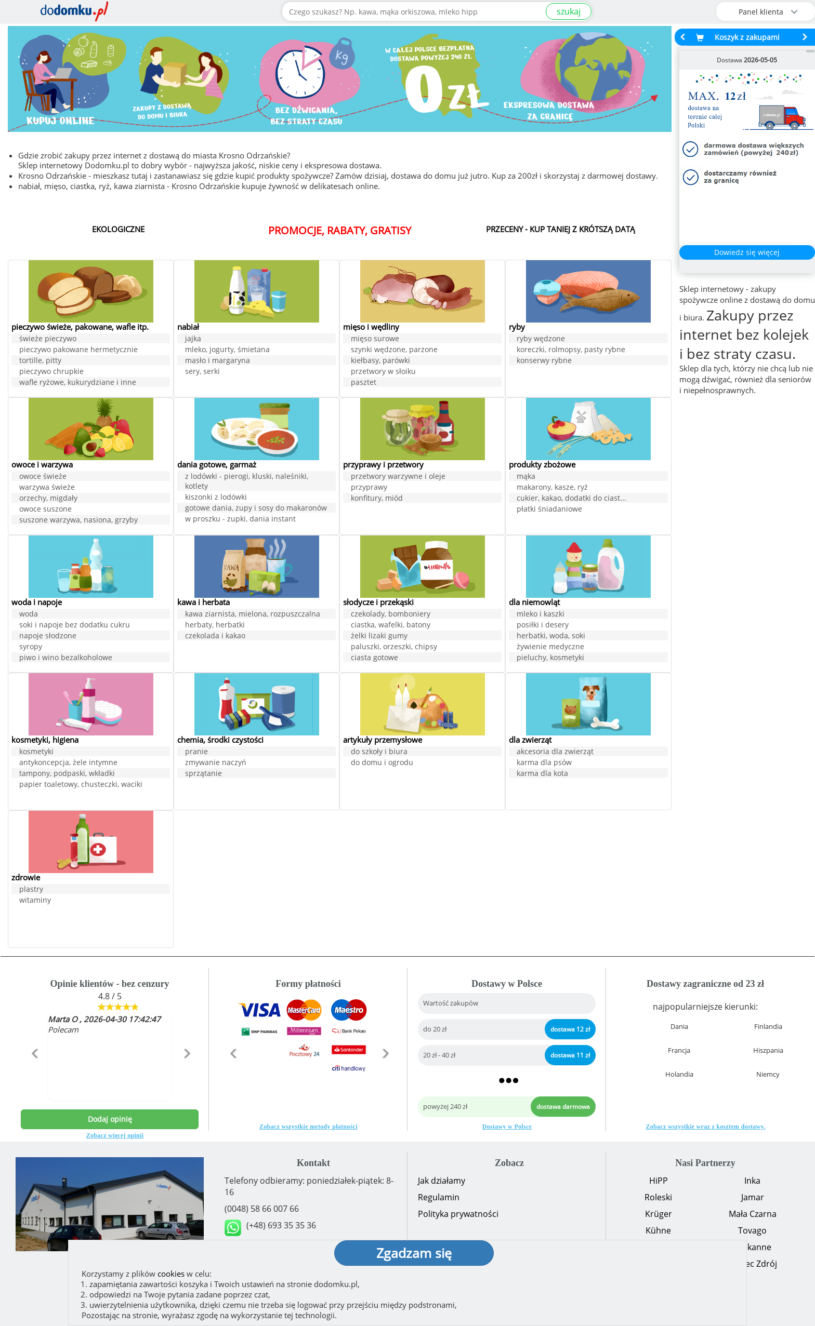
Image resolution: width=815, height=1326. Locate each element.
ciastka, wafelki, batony (390, 626)
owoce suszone (45, 510)
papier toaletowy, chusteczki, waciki (80, 785)
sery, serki (202, 372)
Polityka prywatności (458, 1214)
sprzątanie (203, 774)
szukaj (569, 11)
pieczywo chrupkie (51, 372)
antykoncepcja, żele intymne (68, 763)
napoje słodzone (47, 636)
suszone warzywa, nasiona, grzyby (78, 521)
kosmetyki (36, 752)
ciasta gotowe (374, 658)
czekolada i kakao (215, 636)
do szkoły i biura (379, 752)
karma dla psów (544, 763)
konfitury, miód (377, 499)
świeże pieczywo (47, 339)
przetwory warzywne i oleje (398, 477)
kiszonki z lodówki (216, 498)
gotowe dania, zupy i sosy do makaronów (256, 509)
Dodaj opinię (110, 1119)
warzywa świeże (47, 488)
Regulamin (438, 1197)
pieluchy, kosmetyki (550, 658)
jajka (193, 339)
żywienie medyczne (550, 647)
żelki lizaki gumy (379, 636)
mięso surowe (375, 339)
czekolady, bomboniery (390, 615)
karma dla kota (542, 774)
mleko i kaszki (540, 615)
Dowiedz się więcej (747, 252)
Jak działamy (441, 1180)
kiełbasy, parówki (380, 361)
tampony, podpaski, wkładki (67, 774)
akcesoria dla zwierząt (555, 752)
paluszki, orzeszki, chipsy (394, 647)
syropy (30, 647)
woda (28, 615)
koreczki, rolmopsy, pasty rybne (571, 350)
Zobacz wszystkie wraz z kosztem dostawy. (705, 1126)
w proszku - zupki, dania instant (240, 520)
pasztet (363, 383)
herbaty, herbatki (215, 626)
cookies (171, 1273)
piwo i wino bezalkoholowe (65, 658)
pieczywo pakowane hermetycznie (78, 350)
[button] (34, 1075)
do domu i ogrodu (382, 763)
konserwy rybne (544, 361)
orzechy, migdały (48, 499)
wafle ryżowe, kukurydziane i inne (77, 383)
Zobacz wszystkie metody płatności (308, 1126)
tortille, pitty (40, 361)
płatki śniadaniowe (549, 510)
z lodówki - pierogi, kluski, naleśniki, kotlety (246, 482)
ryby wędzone (541, 339)
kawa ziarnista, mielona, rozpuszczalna (252, 615)
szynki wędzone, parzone (394, 350)
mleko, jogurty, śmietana (227, 350)
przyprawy (369, 488)
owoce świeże (43, 477)
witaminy (35, 901)
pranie (196, 752)
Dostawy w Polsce (507, 1126)
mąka (526, 477)
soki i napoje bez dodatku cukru (74, 626)
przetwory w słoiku (383, 372)
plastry (31, 890)
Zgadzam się (414, 1253)
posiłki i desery (543, 626)
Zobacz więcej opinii (115, 1135)
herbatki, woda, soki (551, 636)
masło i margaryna (217, 361)
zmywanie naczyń (215, 763)
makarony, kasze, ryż (552, 488)
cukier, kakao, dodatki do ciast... (571, 499)
